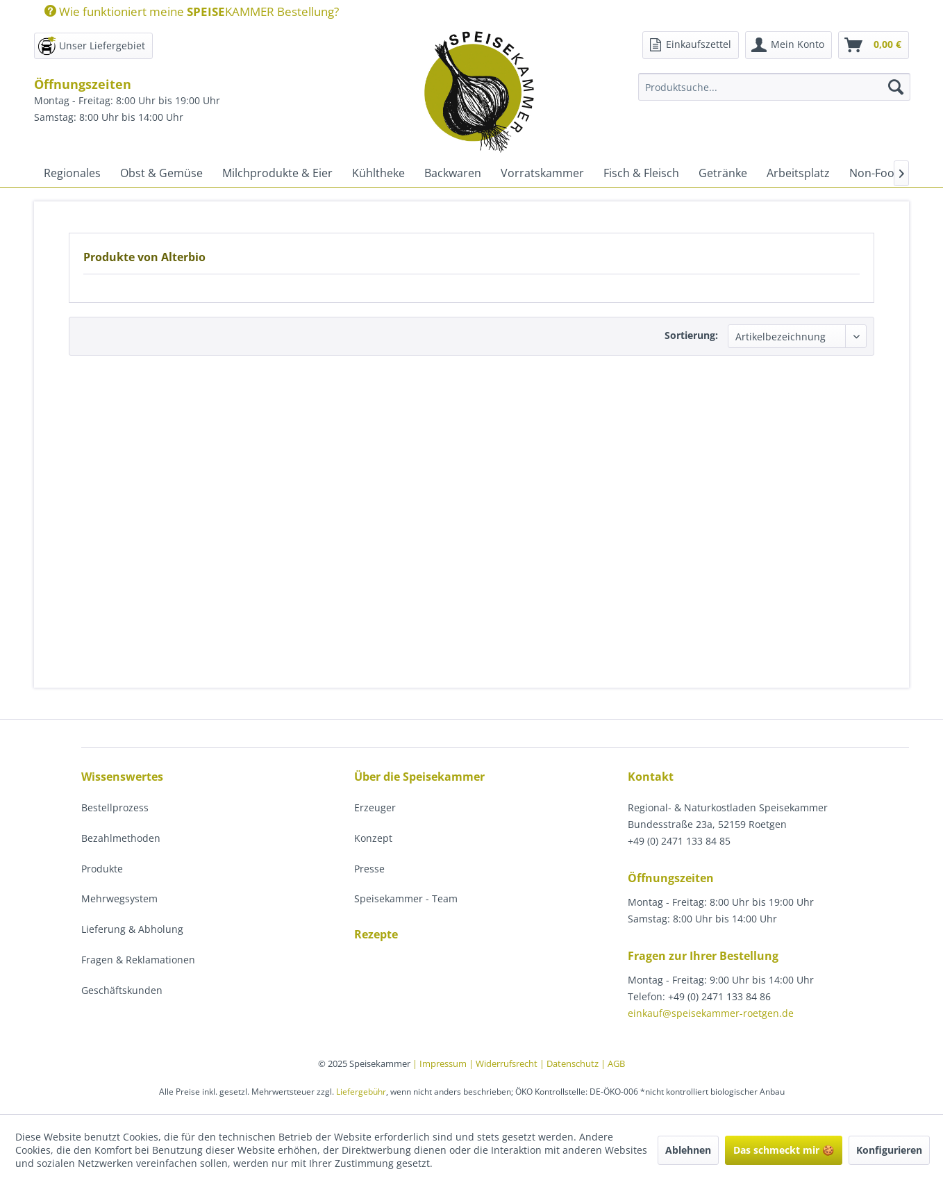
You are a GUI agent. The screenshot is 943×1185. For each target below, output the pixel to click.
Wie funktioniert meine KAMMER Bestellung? (191, 11)
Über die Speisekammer (419, 776)
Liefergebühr (361, 1091)
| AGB (613, 1063)
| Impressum (440, 1063)
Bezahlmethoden (120, 838)
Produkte (102, 868)
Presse (369, 868)
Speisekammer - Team (406, 898)
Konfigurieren (889, 1150)
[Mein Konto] (788, 45)
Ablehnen (688, 1150)
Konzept (373, 838)
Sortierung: (691, 335)
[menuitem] (186, 11)
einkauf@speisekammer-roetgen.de (711, 1013)
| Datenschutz (570, 1063)
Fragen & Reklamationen (138, 959)
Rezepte (376, 934)
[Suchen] (895, 87)
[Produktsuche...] (774, 87)
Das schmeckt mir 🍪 (783, 1150)
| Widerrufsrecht (504, 1063)
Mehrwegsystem (119, 898)
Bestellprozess (115, 807)
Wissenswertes (122, 776)
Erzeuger (375, 807)
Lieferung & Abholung (132, 929)
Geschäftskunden (121, 990)
